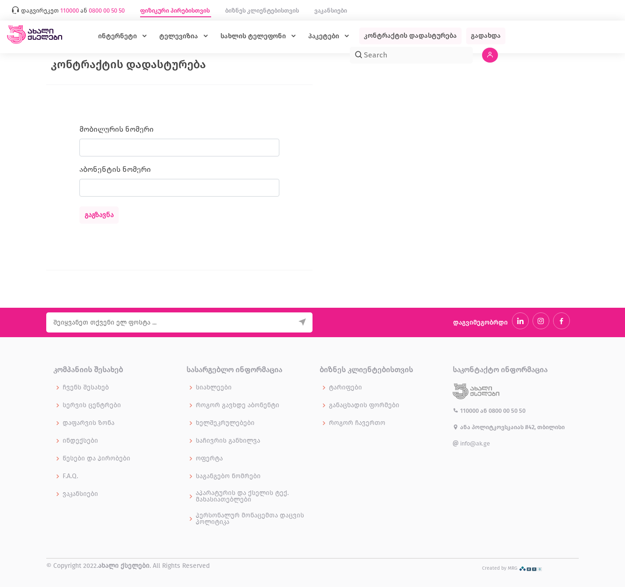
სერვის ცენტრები (92, 405)
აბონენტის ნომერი (115, 169)
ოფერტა (209, 458)
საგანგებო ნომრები (228, 476)
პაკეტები (324, 36)
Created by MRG (512, 568)
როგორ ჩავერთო (357, 423)
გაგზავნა (99, 215)
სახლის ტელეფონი (254, 36)
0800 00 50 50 (507, 410)
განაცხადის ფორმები (364, 405)
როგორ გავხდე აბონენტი (237, 405)
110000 (466, 410)
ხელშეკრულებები (225, 423)
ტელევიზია (179, 36)
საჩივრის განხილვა (228, 441)
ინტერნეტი (118, 36)
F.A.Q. (70, 476)
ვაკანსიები (330, 10)
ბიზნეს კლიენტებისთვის (262, 10)
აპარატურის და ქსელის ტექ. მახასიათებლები (242, 496)
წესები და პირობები (96, 458)
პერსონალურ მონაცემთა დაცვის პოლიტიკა (250, 518)
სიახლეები (214, 387)
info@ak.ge (471, 443)
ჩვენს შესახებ (86, 387)
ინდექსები (80, 441)
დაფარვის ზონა (88, 423)
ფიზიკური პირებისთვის (175, 10)
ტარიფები (345, 387)
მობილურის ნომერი (116, 129)
